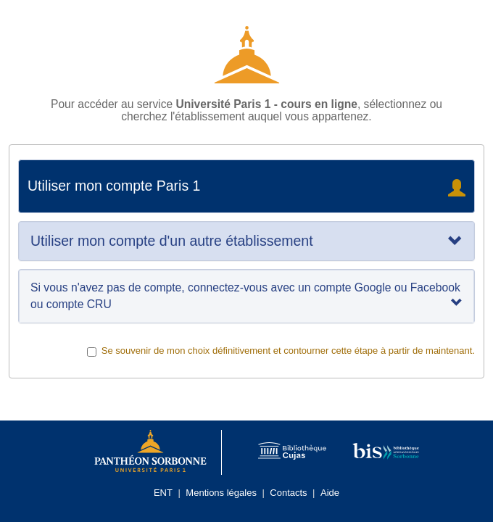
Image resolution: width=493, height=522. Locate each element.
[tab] (246, 241)
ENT (163, 492)
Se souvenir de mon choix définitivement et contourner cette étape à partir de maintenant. (281, 351)
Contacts (288, 492)
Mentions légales (221, 492)
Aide (329, 492)
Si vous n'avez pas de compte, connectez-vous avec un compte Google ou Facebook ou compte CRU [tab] (246, 295)
